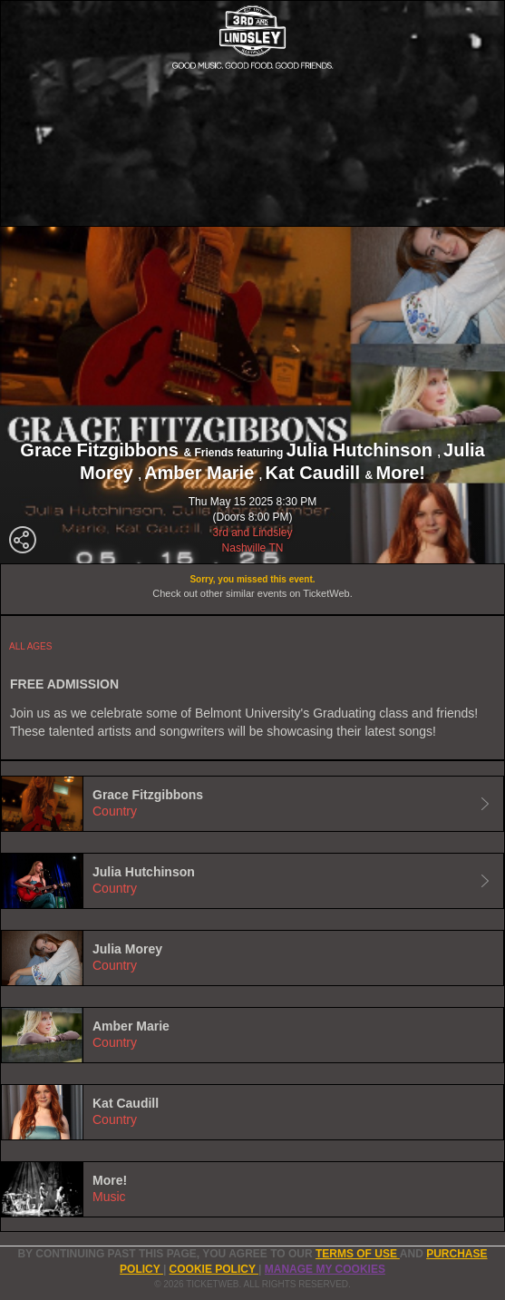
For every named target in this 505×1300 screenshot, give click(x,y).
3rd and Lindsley (252, 532)
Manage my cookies (325, 1269)
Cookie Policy (214, 1269)
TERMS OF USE (358, 1253)
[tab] (252, 804)
